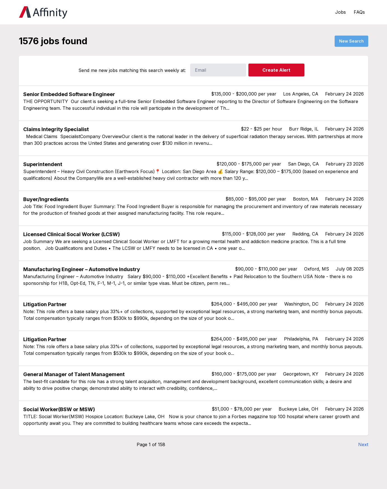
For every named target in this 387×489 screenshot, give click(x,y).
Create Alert (276, 70)
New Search (351, 41)
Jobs (340, 12)
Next (363, 444)
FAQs (359, 12)
